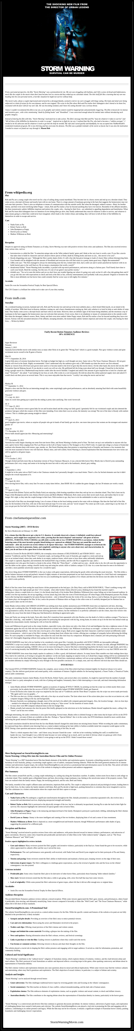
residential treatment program (16, 126)
